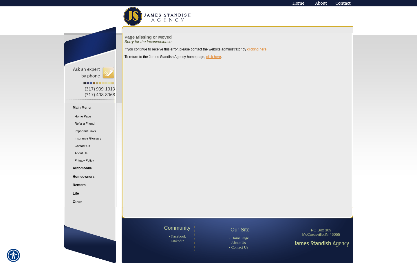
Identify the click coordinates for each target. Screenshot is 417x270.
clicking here (257, 49)
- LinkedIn (176, 241)
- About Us (237, 242)
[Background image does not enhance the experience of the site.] (93, 108)
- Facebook (177, 236)
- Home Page (239, 238)
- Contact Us (238, 247)
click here (213, 57)
